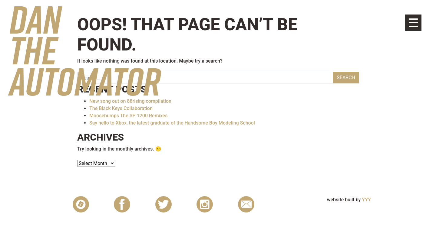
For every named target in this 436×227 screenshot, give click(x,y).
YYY (366, 200)
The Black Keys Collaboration (121, 108)
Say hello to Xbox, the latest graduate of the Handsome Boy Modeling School (172, 123)
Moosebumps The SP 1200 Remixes (128, 115)
